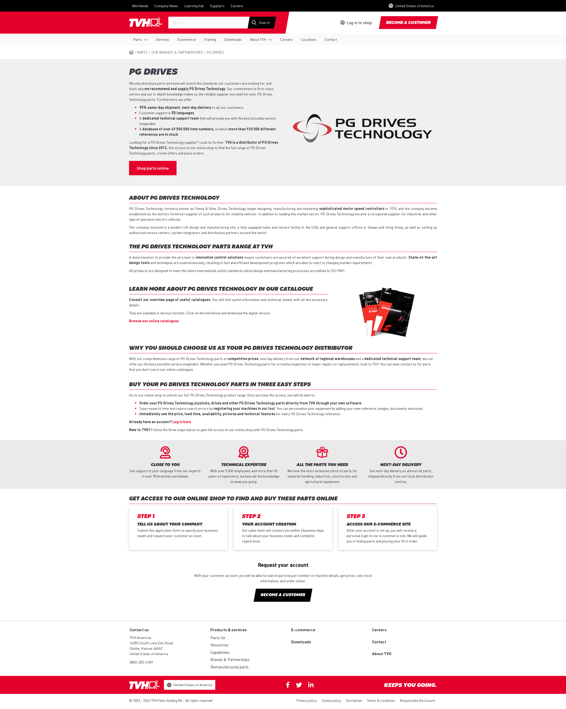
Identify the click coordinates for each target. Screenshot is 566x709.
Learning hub (194, 5)
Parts (137, 39)
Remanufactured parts (229, 666)
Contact (331, 39)
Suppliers (217, 5)
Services (162, 39)
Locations (308, 39)
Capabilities (220, 652)
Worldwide (140, 5)
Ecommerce (186, 39)
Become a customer (408, 23)
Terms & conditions (381, 700)
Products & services (228, 629)
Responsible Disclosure (417, 700)
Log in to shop (359, 23)
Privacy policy (307, 700)
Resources (219, 644)
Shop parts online (153, 168)
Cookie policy (331, 700)
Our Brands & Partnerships (177, 52)
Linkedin (311, 685)
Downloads (233, 39)
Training (210, 39)
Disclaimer (354, 700)
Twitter (299, 685)
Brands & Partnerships (230, 659)
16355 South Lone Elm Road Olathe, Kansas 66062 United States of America (151, 648)
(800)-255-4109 (141, 662)
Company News (166, 5)
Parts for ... (219, 637)
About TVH (258, 39)
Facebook (288, 685)
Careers (237, 5)
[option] (165, 462)
